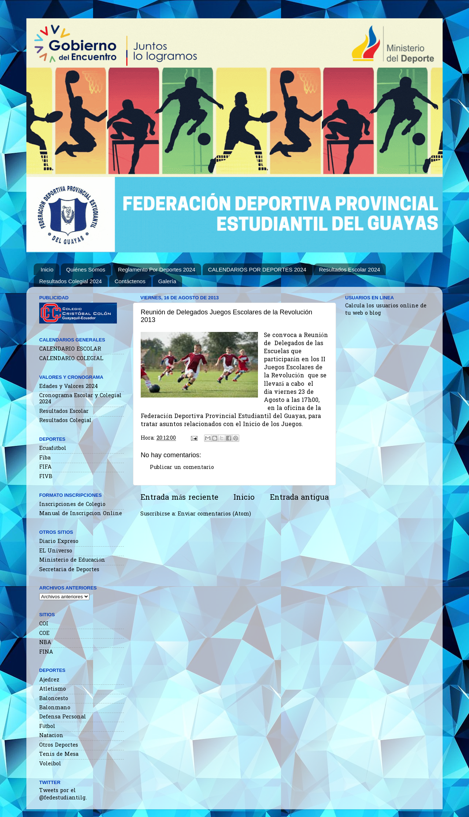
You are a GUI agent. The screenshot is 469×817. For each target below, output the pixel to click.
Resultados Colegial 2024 (70, 281)
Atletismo (52, 689)
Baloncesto (53, 699)
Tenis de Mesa (58, 754)
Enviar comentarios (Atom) (214, 514)
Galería (167, 281)
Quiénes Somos (86, 269)
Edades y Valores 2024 (68, 387)
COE (44, 633)
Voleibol (50, 764)
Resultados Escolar (64, 411)
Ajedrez (49, 680)
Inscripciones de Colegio (72, 505)
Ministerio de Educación (72, 560)
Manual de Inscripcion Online (80, 514)
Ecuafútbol (52, 448)
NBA (45, 643)
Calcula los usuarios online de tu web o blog (385, 309)
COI (43, 624)
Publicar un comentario (182, 468)
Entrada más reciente (179, 497)
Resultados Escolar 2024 (349, 269)
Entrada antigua (299, 497)
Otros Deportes (58, 745)
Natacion (51, 736)
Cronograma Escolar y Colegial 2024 (80, 399)
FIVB (45, 477)
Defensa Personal (62, 717)
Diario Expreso (58, 542)
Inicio (47, 269)
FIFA (45, 467)
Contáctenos (130, 281)
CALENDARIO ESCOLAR (70, 349)
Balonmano (54, 708)
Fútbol (47, 727)
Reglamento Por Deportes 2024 (156, 269)
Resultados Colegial (65, 421)
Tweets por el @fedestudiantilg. (63, 794)
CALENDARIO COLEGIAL (71, 359)
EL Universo (55, 551)
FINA (46, 652)
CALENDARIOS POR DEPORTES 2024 (257, 269)
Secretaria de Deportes (69, 570)
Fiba (45, 458)
